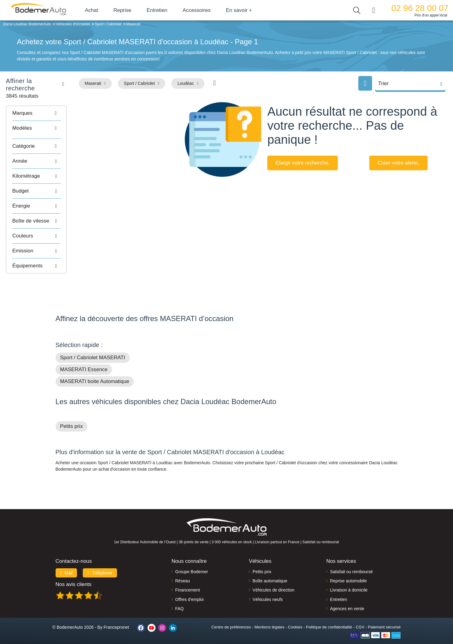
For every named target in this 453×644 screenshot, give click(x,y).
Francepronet (116, 619)
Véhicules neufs (268, 590)
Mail (66, 564)
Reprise (131, 10)
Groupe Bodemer (191, 563)
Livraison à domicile (348, 581)
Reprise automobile (348, 572)
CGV (360, 618)
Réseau (182, 572)
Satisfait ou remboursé (351, 563)
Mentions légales (269, 618)
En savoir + (248, 10)
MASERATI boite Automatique (94, 373)
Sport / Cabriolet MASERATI (92, 349)
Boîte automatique (270, 572)
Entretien (165, 10)
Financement (187, 581)
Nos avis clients (74, 576)
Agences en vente (347, 600)
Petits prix (71, 418)
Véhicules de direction (273, 581)
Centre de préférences (231, 618)
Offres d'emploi (189, 590)
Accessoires (206, 10)
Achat (100, 10)
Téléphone (99, 564)
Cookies (295, 618)
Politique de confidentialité (329, 618)
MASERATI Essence (84, 361)
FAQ (179, 600)
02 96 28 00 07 (419, 8)
